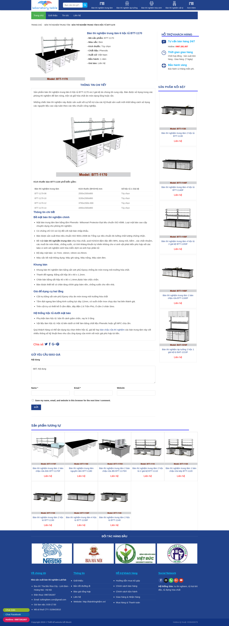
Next (194, 554)
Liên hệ (77, 15)
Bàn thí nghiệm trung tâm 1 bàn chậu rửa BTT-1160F (178, 296)
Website (121, 388)
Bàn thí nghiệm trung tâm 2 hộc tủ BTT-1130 (178, 134)
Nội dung (35, 359)
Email (77, 388)
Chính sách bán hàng (126, 586)
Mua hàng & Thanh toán (128, 602)
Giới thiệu (53, 15)
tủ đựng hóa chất (171, 590)
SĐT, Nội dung (93, 374)
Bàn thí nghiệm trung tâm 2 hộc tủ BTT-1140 (114, 518)
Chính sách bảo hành (126, 591)
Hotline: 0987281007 (16, 619)
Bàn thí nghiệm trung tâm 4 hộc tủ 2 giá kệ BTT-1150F (178, 242)
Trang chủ (39, 15)
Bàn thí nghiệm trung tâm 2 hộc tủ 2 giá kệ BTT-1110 (147, 469)
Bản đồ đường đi (81, 586)
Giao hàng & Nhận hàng (128, 597)
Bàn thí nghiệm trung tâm (57, 25)
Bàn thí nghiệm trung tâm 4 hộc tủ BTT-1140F (178, 188)
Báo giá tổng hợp (82, 591)
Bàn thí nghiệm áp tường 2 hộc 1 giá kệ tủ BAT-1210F (178, 351)
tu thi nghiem (180, 586)
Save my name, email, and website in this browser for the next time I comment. (73, 400)
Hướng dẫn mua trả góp (128, 580)
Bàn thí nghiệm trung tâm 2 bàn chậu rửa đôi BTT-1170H (114, 469)
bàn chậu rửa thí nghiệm (112, 329)
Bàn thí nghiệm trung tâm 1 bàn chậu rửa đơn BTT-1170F (48, 469)
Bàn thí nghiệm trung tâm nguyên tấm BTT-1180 (81, 469)
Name (34, 388)
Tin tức (65, 15)
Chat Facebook (13, 614)
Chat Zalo (10, 610)
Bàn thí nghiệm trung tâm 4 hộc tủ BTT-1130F (81, 518)
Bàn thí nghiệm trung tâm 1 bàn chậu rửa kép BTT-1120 (181, 469)
